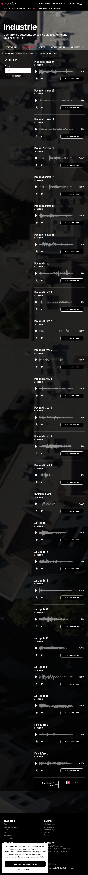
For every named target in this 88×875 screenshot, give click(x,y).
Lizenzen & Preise (10, 827)
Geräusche (21, 53)
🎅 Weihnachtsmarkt (67, 8)
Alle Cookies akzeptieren (25, 864)
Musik (6, 8)
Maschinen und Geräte (39, 53)
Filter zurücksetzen (13, 76)
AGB (5, 832)
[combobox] (18, 70)
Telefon (35, 8)
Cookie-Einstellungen (25, 870)
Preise (55, 8)
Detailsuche (14, 8)
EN (83, 3)
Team (5, 830)
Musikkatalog (49, 824)
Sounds (42, 8)
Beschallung (25, 8)
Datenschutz (8, 835)
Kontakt (6, 824)
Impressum (8, 838)
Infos (49, 8)
